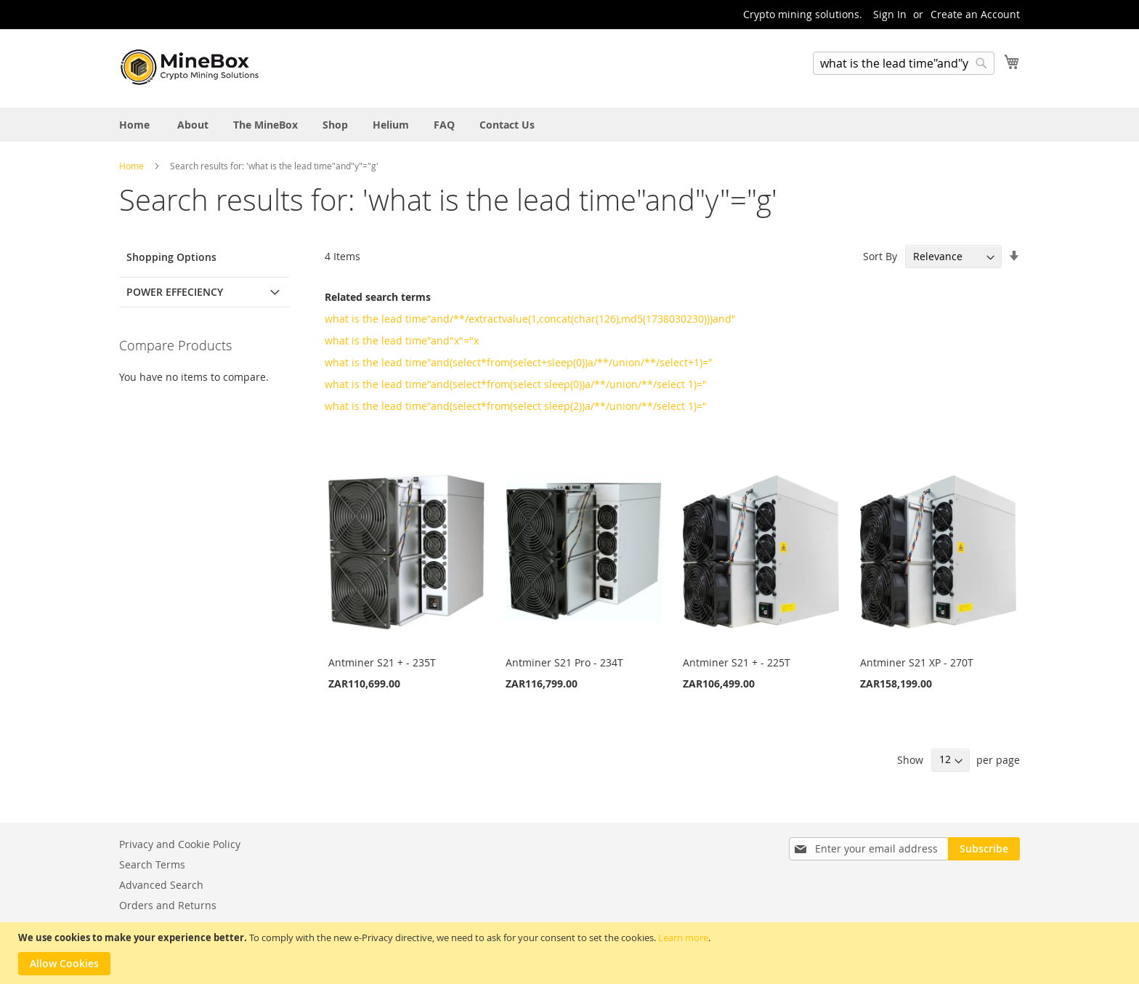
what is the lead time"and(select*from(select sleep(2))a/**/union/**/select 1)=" (516, 406)
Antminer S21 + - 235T (382, 662)
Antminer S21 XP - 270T (916, 662)
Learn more (683, 937)
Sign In (890, 14)
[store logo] (191, 67)
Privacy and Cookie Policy (179, 844)
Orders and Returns (167, 905)
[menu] (569, 125)
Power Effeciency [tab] (174, 292)
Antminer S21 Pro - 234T (564, 662)
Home (132, 166)
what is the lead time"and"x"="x (402, 340)
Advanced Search (161, 885)
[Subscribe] (984, 848)
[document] (571, 953)
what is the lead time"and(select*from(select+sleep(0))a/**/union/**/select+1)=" (519, 362)
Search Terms (152, 864)
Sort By (880, 256)
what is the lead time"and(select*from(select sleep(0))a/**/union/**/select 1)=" (516, 384)
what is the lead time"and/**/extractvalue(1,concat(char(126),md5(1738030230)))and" (530, 319)
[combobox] (903, 63)
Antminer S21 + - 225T (736, 662)
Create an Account (975, 14)
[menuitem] (134, 125)
